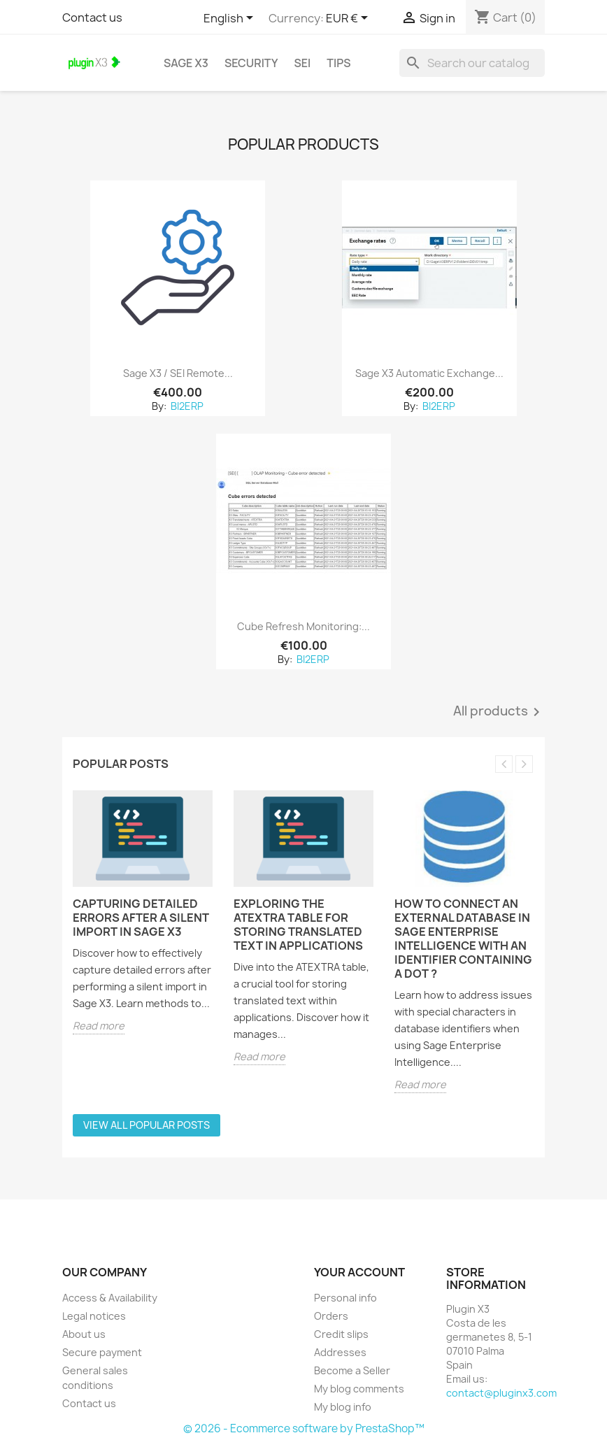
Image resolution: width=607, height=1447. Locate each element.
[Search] (472, 63)
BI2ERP (186, 406)
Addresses (340, 1352)
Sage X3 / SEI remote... (178, 373)
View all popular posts (146, 1125)
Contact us (92, 17)
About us (84, 1334)
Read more (98, 1025)
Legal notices (94, 1316)
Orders (331, 1316)
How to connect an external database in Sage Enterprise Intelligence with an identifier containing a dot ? (463, 938)
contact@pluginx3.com (501, 1392)
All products (499, 712)
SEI (302, 63)
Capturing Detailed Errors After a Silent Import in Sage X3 (141, 917)
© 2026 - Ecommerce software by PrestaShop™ (303, 1428)
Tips (338, 63)
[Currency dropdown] (349, 18)
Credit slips (341, 1334)
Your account (359, 1272)
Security (251, 63)
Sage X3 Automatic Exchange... (429, 373)
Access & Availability (109, 1297)
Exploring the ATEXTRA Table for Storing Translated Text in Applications (298, 924)
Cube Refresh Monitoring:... (303, 626)
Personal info (345, 1297)
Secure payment (102, 1352)
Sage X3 (186, 63)
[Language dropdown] (230, 18)
